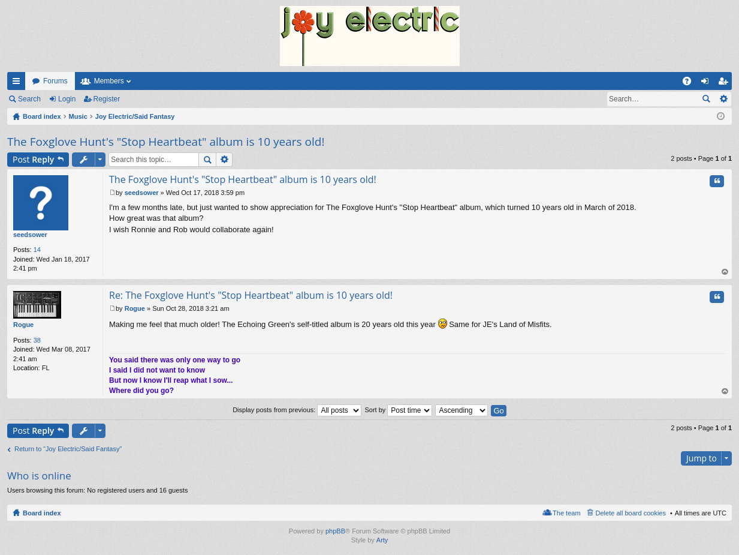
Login (67, 99)
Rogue (23, 324)
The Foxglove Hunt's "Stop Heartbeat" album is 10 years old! (165, 141)
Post (33, 159)
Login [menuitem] (707, 83)
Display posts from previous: (297, 409)
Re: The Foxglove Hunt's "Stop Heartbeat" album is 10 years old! (251, 295)
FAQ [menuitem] (691, 83)
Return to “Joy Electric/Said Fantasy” (68, 448)
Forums (55, 81)
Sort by (398, 409)
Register (106, 99)
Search (29, 99)
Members (109, 81)
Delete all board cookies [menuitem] (631, 513)
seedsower (30, 234)
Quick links (18, 83)
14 (37, 249)
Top (725, 272)
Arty (382, 540)
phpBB (335, 531)
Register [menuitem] (725, 83)
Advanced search (723, 99)
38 (37, 340)
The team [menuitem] (566, 513)
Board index (42, 513)
